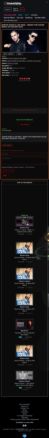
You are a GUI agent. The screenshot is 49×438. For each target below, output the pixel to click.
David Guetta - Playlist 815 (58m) (24, 284)
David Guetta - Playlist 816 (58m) (24, 258)
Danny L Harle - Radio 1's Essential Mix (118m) (24, 231)
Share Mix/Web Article (10, 20)
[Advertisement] (25, 94)
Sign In (15, 8)
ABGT (20, 15)
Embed (19, 54)
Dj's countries (24, 404)
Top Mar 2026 (40, 18)
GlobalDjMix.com (21, 429)
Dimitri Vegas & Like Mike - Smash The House (24, 61)
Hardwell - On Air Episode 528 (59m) (24, 334)
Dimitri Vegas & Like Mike (17, 58)
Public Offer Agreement (30, 419)
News (25, 414)
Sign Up (16, 10)
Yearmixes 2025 (10, 15)
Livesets (34, 15)
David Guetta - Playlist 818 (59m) (24, 361)
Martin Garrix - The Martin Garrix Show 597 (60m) (24, 384)
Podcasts (24, 412)
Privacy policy (15, 419)
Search (7, 9)
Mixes (24, 410)
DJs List (20, 18)
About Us (24, 406)
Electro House (12, 63)
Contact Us (24, 408)
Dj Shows (29, 18)
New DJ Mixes (9, 18)
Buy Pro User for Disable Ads (24, 119)
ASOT (27, 15)
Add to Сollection (8, 54)
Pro (22, 9)
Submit (5, 175)
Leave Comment (24, 124)
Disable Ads (24, 215)
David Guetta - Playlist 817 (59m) (24, 310)
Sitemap (24, 417)
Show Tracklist (7, 145)
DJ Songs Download (24, 416)
